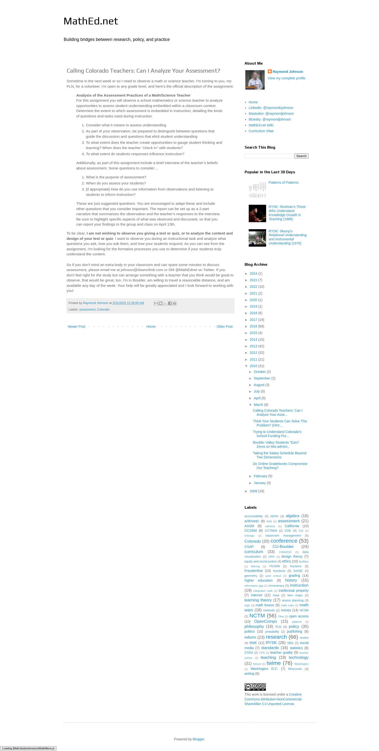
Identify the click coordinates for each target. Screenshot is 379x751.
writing (249, 673)
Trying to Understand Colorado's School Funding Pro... (277, 434)
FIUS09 (275, 566)
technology (298, 657)
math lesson (264, 605)
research (276, 637)
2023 (254, 280)
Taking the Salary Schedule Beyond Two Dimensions (279, 455)
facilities (304, 561)
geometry (251, 575)
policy (294, 626)
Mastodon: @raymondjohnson (271, 113)
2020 (254, 300)
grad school (273, 575)
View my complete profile (286, 78)
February (261, 476)
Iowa (276, 595)
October (260, 372)
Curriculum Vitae (261, 131)
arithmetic (252, 521)
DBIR (271, 556)
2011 (254, 359)
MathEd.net (90, 21)
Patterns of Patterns (284, 182)
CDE (288, 530)
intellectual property (294, 590)
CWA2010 (285, 552)
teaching (268, 657)
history (291, 580)
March (259, 405)
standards (270, 647)
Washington (301, 663)
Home (150, 326)
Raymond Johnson (288, 72)
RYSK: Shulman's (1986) (287, 213)
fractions (296, 566)
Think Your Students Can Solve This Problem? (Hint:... (280, 423)
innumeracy (276, 585)
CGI (301, 530)
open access (299, 616)
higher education (259, 580)
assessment (87, 309)
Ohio (281, 616)
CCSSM (251, 530)
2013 (254, 346)
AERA (274, 516)
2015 (254, 333)
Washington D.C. (264, 669)
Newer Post (76, 326)
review (304, 637)
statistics (296, 648)
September (262, 378)
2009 (254, 491)
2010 (254, 366)
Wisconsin (295, 669)
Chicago (250, 535)
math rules (287, 605)
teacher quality (281, 652)
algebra (292, 516)
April (258, 398)
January (260, 483)
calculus (270, 526)
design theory (292, 556)
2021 (254, 293)
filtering (255, 566)
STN (261, 652)
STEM (249, 652)
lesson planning (293, 600)
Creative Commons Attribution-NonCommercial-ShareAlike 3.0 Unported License (274, 699)
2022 (254, 286)
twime (274, 663)
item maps (295, 595)
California (292, 526)
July (257, 391)
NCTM (257, 616)
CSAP (249, 547)
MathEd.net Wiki (261, 125)
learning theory (258, 600)
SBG (290, 643)
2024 (254, 273)
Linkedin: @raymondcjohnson (271, 108)
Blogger (198, 739)
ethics (286, 561)
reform (250, 637)
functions (279, 571)
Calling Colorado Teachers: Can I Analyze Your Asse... (277, 413)
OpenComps (265, 621)
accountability (254, 516)
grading (294, 575)
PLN (278, 627)
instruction (299, 585)
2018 (254, 313)
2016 (254, 326)
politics (250, 631)
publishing (294, 631)
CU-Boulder (283, 546)
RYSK (271, 642)
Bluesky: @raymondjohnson (270, 119)
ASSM (249, 526)
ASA (269, 521)
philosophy (254, 626)
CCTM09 (271, 530)
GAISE (298, 571)
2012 (254, 353)
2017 (254, 320)
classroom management (283, 535)
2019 (254, 306)
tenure (257, 663)
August (259, 385)
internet (256, 595)
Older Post (225, 326)
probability (272, 631)
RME (253, 643)
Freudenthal (254, 571)
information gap (254, 585)
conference (283, 541)
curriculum (254, 551)
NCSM (303, 610)
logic (247, 605)
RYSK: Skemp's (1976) (288, 237)
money (286, 610)
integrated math (263, 590)
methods (269, 610)
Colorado (103, 309)
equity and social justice (261, 561)
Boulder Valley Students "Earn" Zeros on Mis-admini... (276, 444)
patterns (297, 621)
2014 (254, 339)
